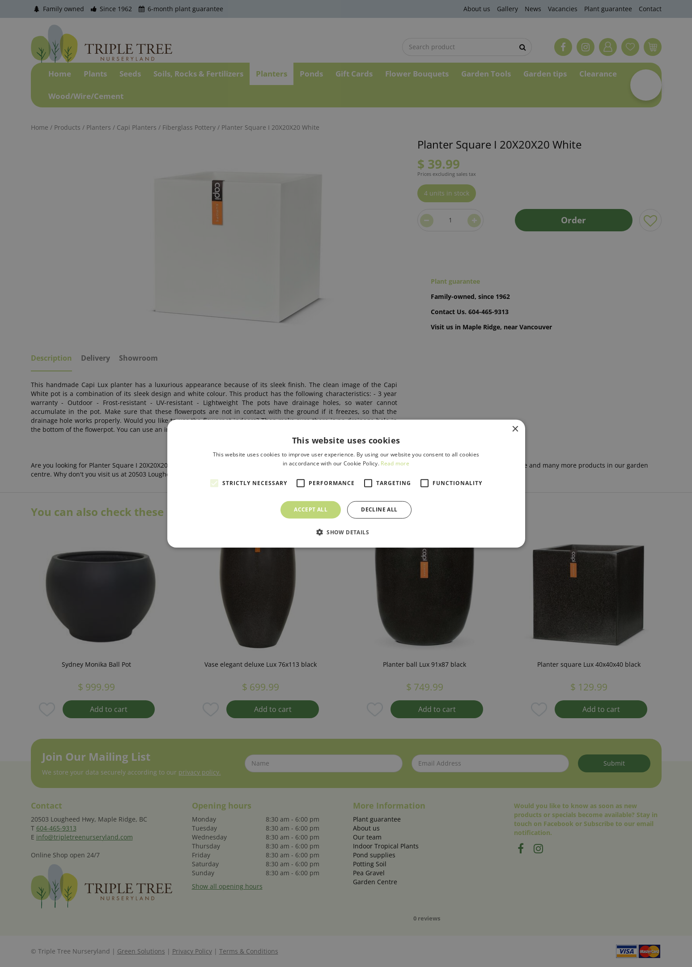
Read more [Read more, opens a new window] (395, 463)
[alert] (346, 483)
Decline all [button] (379, 509)
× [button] (515, 429)
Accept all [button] (310, 509)
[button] (346, 532)
